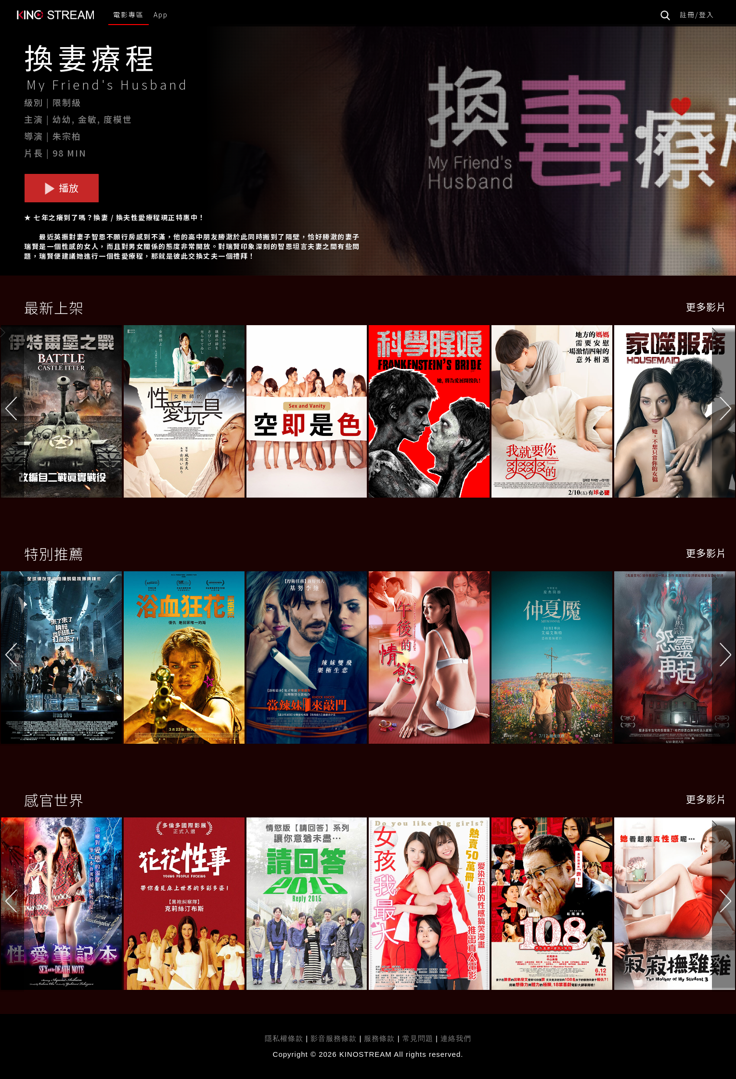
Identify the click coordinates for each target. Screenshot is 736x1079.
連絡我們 (455, 1038)
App (161, 14)
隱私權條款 (284, 1038)
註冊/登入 (697, 14)
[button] (724, 413)
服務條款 (380, 1038)
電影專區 (128, 14)
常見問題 (417, 1038)
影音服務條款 (333, 1038)
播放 (61, 188)
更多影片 (706, 307)
